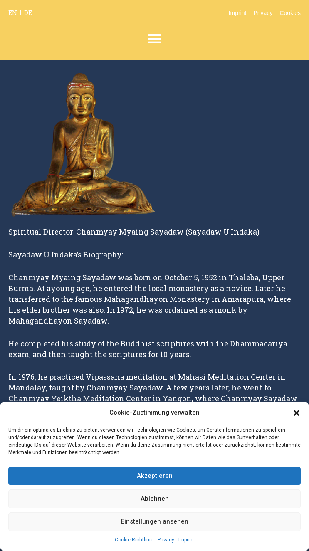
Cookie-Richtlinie (134, 540)
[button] (296, 413)
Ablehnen (155, 498)
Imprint (186, 540)
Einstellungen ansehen (154, 521)
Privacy (166, 540)
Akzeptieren (155, 475)
